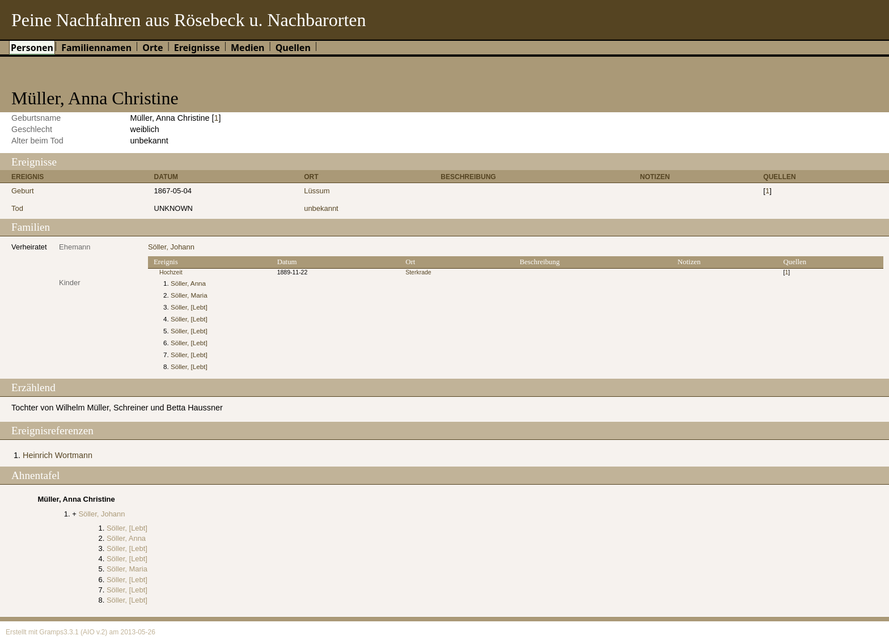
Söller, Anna (188, 283)
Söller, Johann (171, 247)
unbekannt (321, 208)
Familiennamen (96, 47)
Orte (152, 47)
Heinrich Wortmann (57, 455)
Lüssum (316, 191)
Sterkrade (418, 272)
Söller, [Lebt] (189, 307)
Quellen (293, 47)
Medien (248, 47)
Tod (17, 208)
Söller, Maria (189, 295)
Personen (32, 47)
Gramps (51, 632)
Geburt (22, 191)
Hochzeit (171, 272)
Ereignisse (197, 47)
